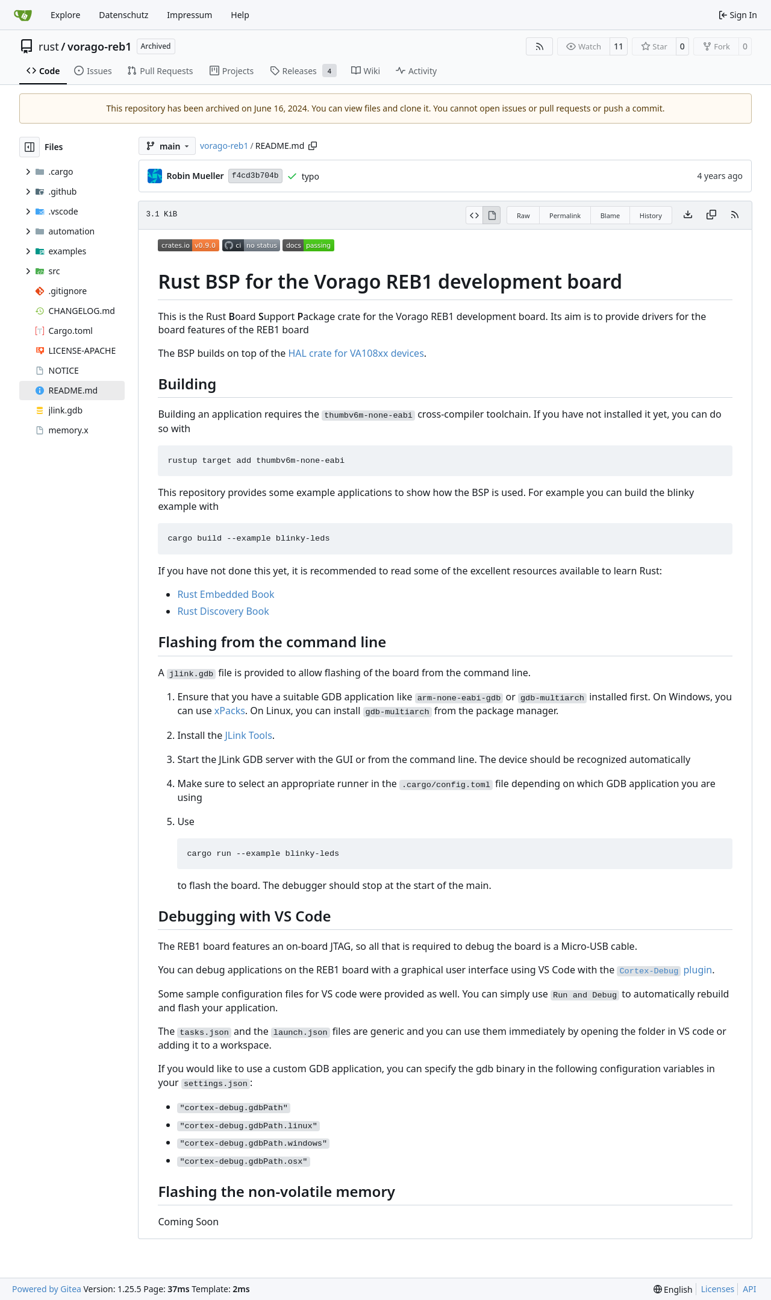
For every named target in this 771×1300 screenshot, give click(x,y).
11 (618, 46)
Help (240, 14)
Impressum (189, 14)
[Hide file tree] (29, 147)
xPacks (229, 710)
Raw (523, 215)
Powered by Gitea (46, 1289)
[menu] (673, 1289)
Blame (610, 215)
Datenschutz (123, 14)
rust (49, 46)
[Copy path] (312, 146)
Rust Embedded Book (225, 594)
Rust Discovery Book (223, 611)
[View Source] (474, 215)
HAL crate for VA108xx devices (355, 353)
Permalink (565, 215)
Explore (65, 14)
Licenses (718, 1289)
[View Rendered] (491, 215)
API (749, 1289)
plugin (664, 969)
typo (310, 176)
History (651, 215)
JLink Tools (248, 735)
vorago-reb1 (99, 46)
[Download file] (688, 215)
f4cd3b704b (255, 175)
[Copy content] (711, 215)
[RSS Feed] (540, 46)
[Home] (23, 15)
